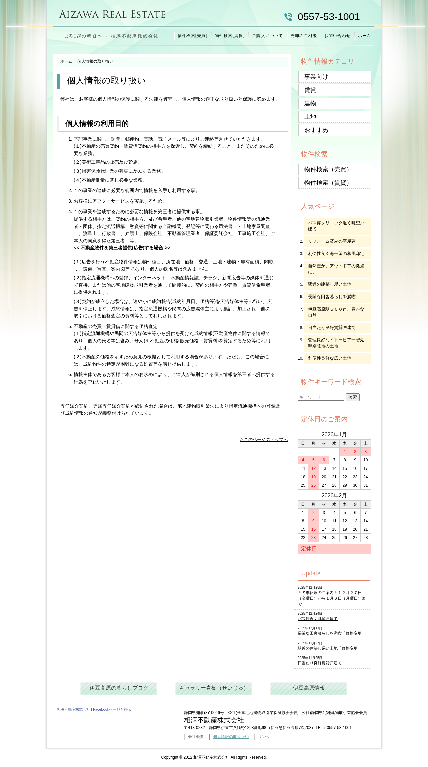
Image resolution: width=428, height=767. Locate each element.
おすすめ (316, 130)
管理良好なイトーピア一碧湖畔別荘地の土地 (336, 342)
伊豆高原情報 (309, 688)
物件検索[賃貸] (230, 35)
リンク (264, 736)
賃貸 (310, 90)
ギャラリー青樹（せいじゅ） (214, 688)
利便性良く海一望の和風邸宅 (336, 253)
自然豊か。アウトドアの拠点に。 (336, 268)
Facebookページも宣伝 (112, 709)
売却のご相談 (304, 35)
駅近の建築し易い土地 (329, 284)
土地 (310, 116)
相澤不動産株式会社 (73, 709)
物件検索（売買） (328, 169)
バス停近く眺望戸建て (318, 618)
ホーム (364, 35)
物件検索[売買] (193, 35)
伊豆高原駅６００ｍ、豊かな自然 (336, 312)
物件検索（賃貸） (328, 182)
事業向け (316, 76)
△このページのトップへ (264, 439)
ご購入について (267, 35)
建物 (310, 103)
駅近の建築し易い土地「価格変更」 (330, 648)
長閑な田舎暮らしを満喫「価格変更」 (332, 633)
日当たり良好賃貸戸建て (332, 327)
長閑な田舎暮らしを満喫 (332, 296)
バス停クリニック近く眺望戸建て (336, 225)
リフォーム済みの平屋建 (332, 241)
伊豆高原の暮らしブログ (119, 688)
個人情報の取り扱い (231, 736)
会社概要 (196, 736)
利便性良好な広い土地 (329, 358)
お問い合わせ (337, 35)
